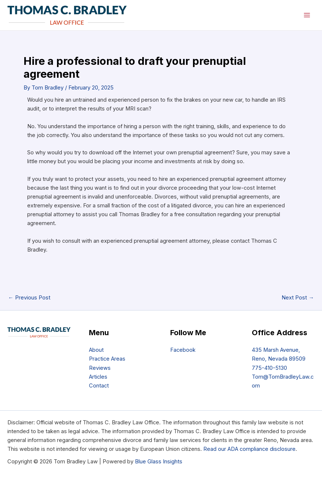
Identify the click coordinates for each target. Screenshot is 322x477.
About (96, 350)
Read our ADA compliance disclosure (249, 449)
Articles (98, 376)
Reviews (100, 368)
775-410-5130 (269, 368)
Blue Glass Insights (158, 461)
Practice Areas (107, 358)
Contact (99, 385)
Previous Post (29, 298)
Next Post (298, 298)
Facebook (183, 350)
